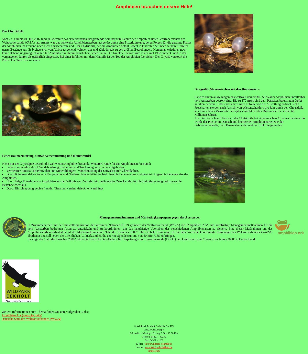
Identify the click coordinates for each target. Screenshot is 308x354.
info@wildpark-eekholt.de (158, 343)
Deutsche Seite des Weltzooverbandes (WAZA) (31, 318)
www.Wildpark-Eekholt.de (158, 347)
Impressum (154, 350)
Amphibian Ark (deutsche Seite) (22, 315)
